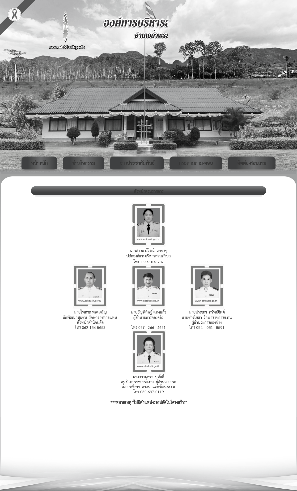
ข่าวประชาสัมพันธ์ (136, 163)
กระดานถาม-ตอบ (196, 163)
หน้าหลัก (39, 163)
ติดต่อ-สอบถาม (251, 163)
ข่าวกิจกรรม (83, 163)
